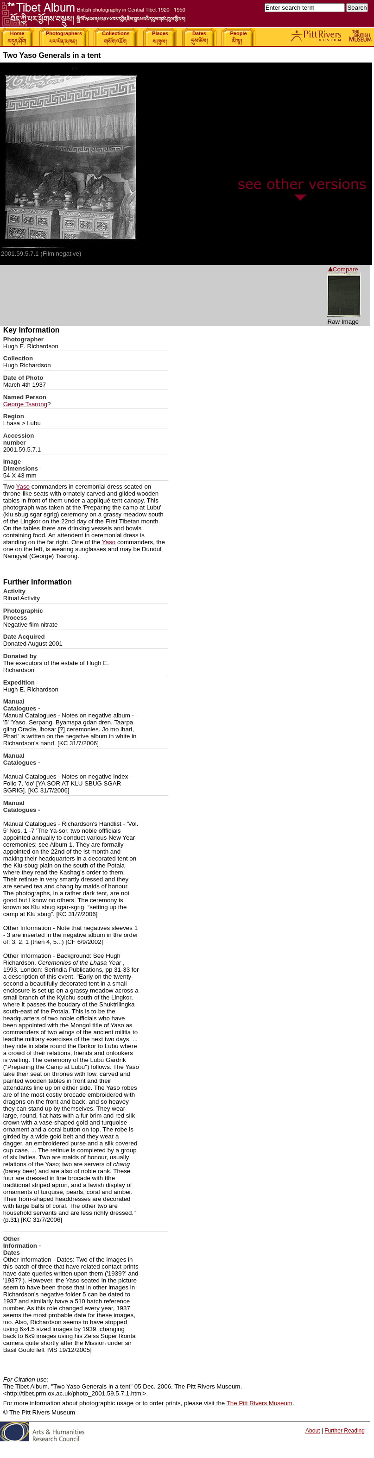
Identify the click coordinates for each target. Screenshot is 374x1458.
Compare (343, 269)
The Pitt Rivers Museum (259, 1403)
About (312, 1430)
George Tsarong (25, 404)
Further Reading (344, 1430)
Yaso (23, 486)
